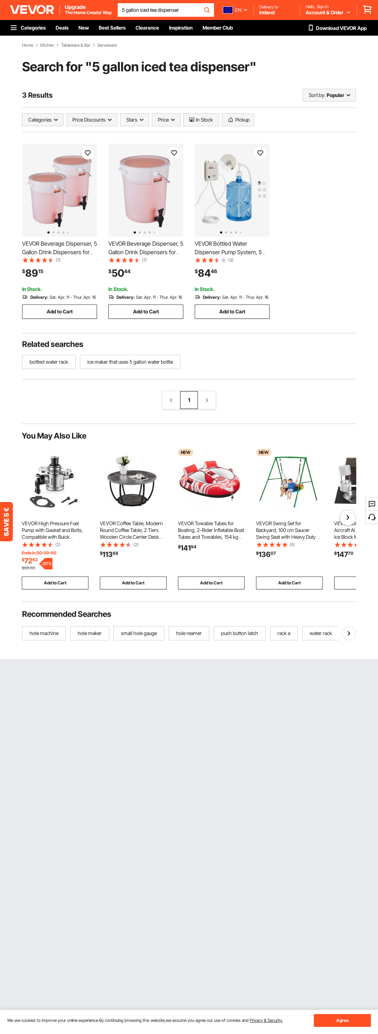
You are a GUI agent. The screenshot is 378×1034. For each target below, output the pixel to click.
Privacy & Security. (266, 1020)
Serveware (107, 45)
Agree (342, 1020)
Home (27, 45)
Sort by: (317, 95)
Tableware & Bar (75, 45)
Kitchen (47, 45)
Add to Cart (60, 311)
